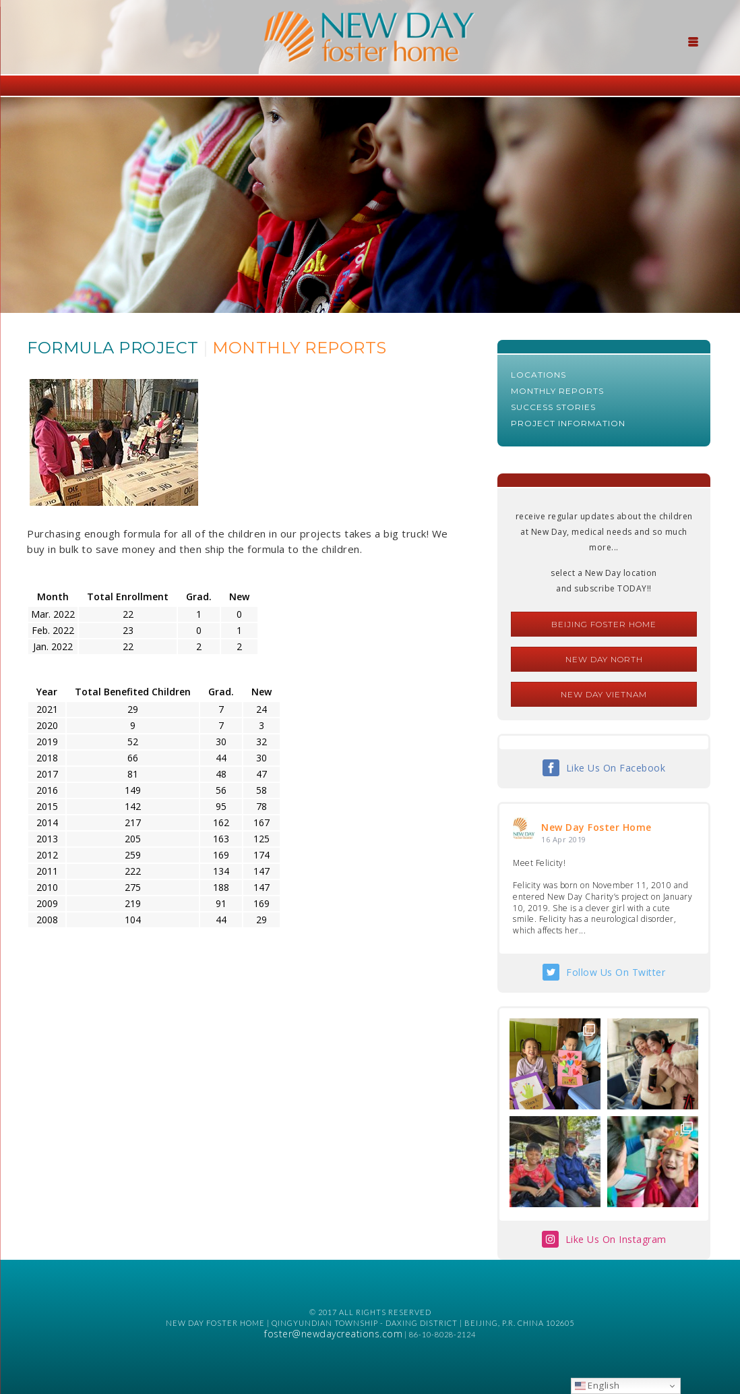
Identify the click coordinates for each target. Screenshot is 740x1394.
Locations (538, 375)
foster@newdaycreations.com (333, 1333)
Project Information (568, 423)
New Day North (604, 659)
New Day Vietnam (604, 694)
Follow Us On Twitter (615, 972)
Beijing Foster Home (603, 624)
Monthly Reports (557, 391)
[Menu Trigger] (693, 40)
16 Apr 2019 (563, 839)
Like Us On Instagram (616, 1239)
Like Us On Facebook (616, 767)
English (597, 1385)
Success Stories (553, 407)
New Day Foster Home (596, 827)
